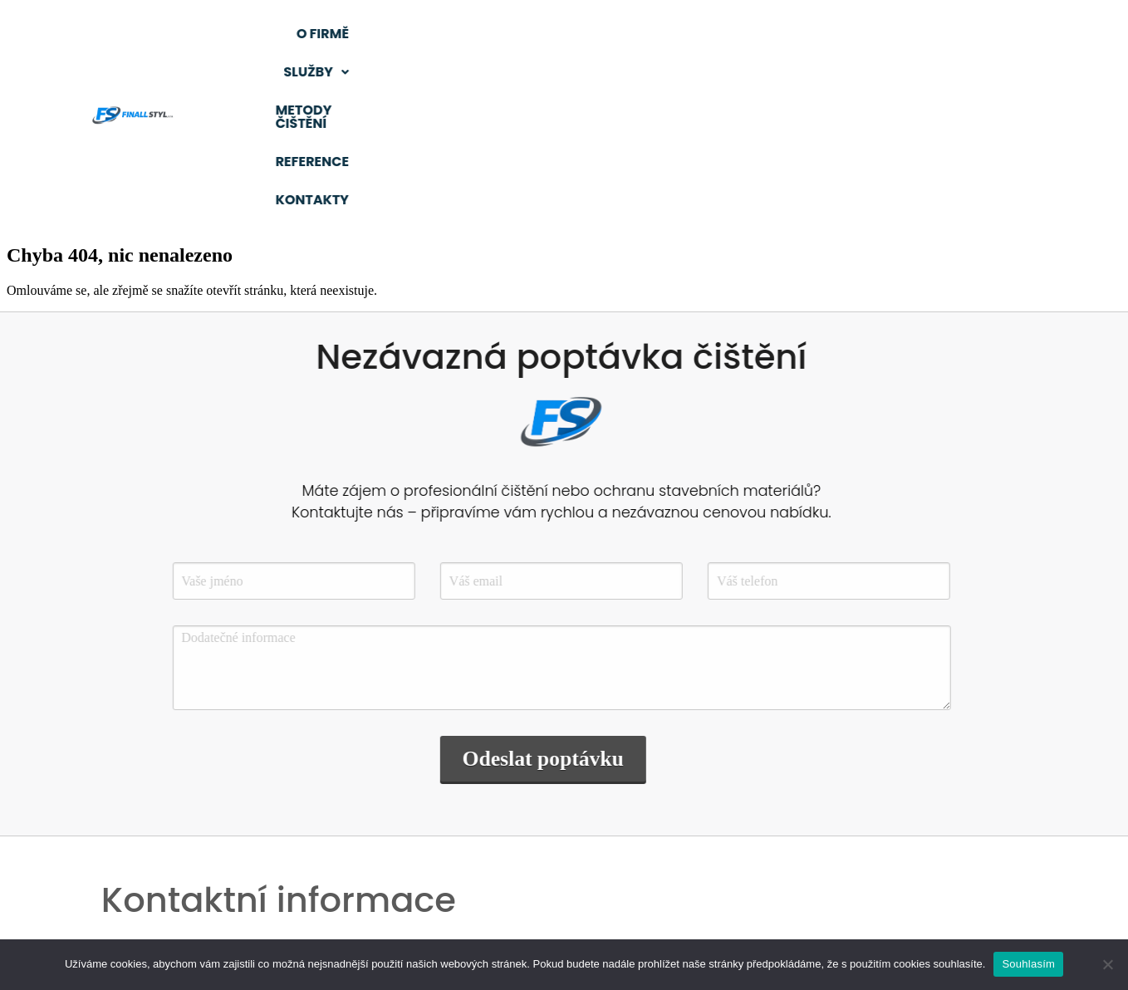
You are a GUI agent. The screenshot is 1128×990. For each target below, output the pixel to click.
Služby (555, 33)
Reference (834, 33)
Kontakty (834, 71)
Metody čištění (693, 33)
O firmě (446, 33)
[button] (555, 34)
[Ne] (1107, 964)
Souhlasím (1028, 964)
